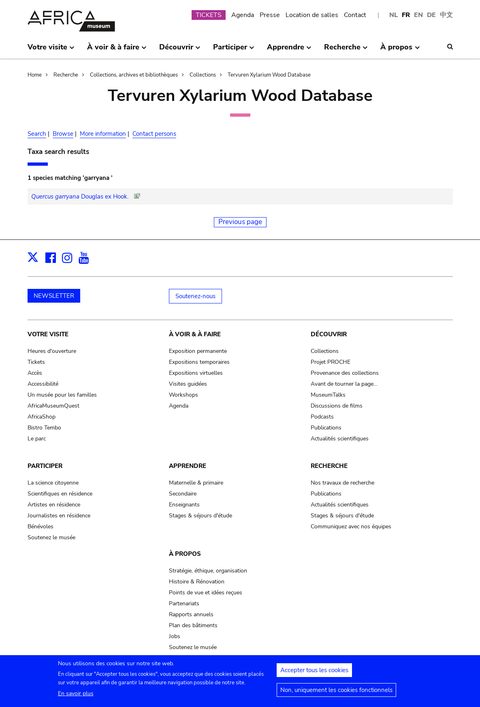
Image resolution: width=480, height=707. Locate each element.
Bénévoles (40, 526)
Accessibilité (43, 384)
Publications (326, 427)
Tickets (36, 362)
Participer (45, 466)
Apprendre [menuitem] (289, 50)
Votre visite (48, 334)
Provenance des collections (345, 373)
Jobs (174, 636)
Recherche (65, 75)
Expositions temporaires (199, 362)
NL (393, 15)
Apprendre (187, 466)
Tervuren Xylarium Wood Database (269, 75)
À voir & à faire (195, 334)
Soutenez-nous (195, 296)
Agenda (242, 15)
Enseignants (184, 504)
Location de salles (312, 15)
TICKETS (209, 15)
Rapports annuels (191, 614)
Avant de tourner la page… (344, 384)
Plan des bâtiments (193, 625)
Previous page (240, 221)
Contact (355, 15)
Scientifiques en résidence (60, 494)
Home (35, 75)
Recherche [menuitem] (346, 50)
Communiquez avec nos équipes (351, 526)
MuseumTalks (328, 395)
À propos (185, 554)
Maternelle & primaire (196, 483)
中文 (446, 15)
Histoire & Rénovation (196, 581)
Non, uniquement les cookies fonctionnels (336, 692)
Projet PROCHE (330, 362)
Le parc (37, 438)
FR (406, 15)
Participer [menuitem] (233, 50)
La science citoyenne (53, 483)
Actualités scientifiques (340, 438)
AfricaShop (41, 417)
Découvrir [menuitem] (180, 50)
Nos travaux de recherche (342, 483)
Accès (35, 373)
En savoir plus (76, 696)
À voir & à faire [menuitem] (117, 50)
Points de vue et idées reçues (205, 592)
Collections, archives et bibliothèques (134, 75)
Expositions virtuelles (196, 373)
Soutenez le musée (51, 537)
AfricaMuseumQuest (53, 406)
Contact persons (154, 134)
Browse (63, 134)
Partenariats (184, 603)
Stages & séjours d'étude (200, 515)
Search (37, 134)
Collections (203, 75)
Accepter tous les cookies (314, 673)
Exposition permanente (198, 351)
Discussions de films (337, 406)
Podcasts (322, 417)
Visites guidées (188, 384)
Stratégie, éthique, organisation (208, 571)
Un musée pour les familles (62, 395)
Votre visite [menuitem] (51, 50)
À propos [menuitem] (400, 50)
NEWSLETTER (54, 296)
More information (103, 134)
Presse (270, 15)
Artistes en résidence (54, 504)
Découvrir (329, 334)
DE (431, 15)
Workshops (183, 395)
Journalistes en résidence (59, 515)
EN (418, 15)
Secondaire (182, 494)
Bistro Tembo (44, 427)
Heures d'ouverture (52, 351)
